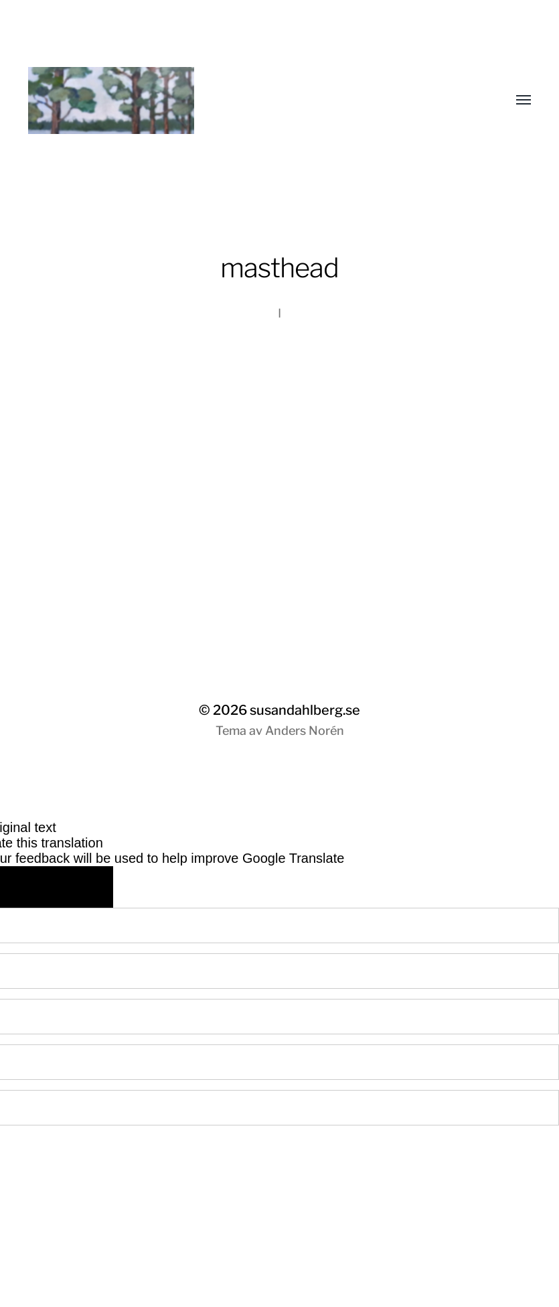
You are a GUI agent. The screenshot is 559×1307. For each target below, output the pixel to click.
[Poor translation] (81, 887)
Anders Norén (304, 731)
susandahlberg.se (305, 710)
